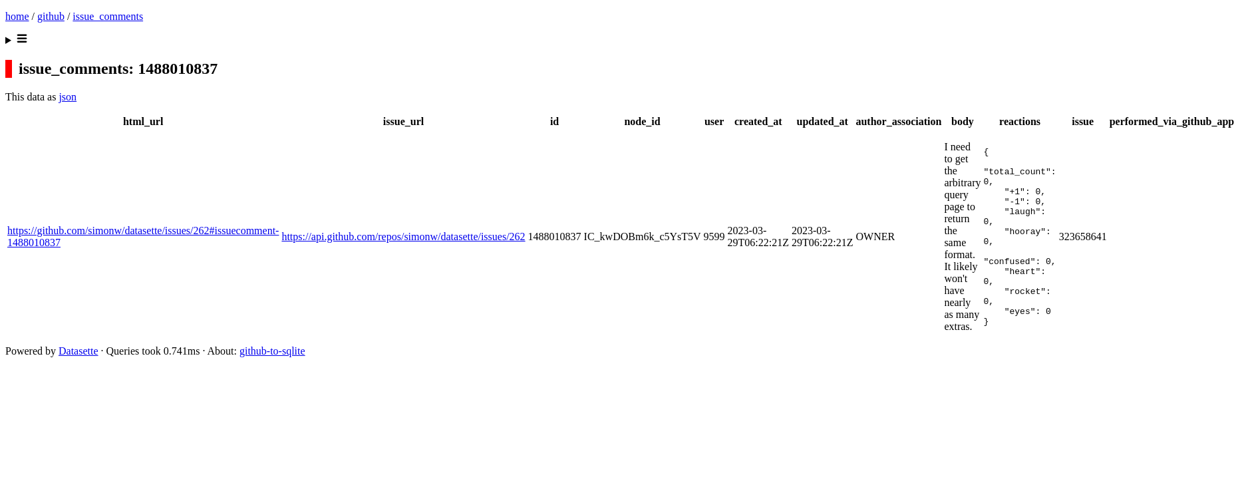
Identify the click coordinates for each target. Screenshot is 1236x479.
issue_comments (108, 16)
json (68, 96)
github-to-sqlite (272, 371)
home (17, 16)
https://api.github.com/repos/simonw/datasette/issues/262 (403, 246)
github (51, 16)
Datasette (78, 371)
